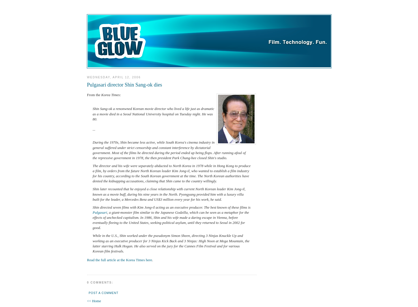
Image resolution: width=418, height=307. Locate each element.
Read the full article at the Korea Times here (119, 260)
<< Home (94, 301)
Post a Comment (103, 293)
